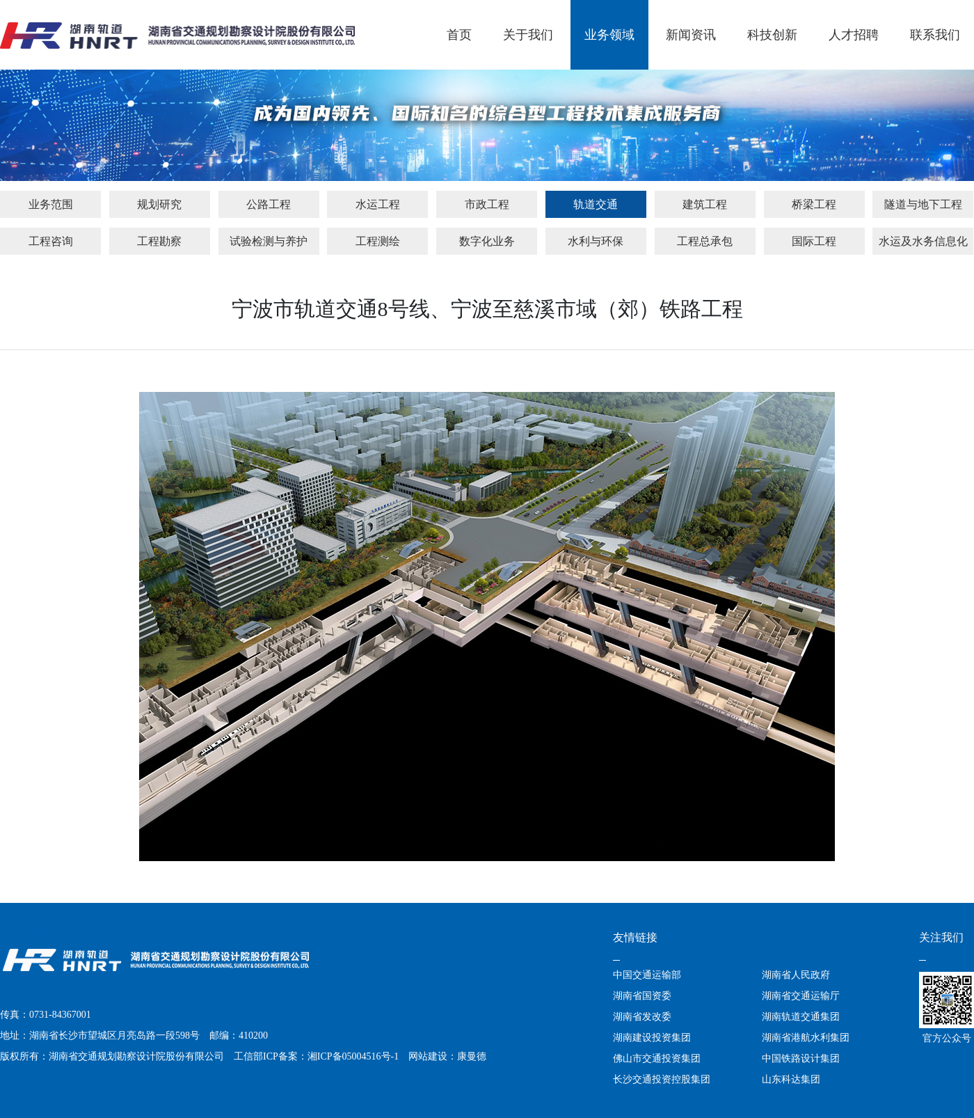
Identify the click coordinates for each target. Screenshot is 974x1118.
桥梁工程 (814, 204)
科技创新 (772, 35)
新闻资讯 (691, 35)
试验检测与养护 (269, 241)
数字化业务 (487, 241)
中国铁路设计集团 (801, 1058)
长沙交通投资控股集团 (661, 1079)
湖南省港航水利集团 (805, 1037)
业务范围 (51, 204)
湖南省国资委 (642, 996)
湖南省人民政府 (796, 975)
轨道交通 (595, 204)
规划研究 (159, 204)
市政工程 (487, 204)
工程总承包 (705, 241)
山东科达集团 (791, 1079)
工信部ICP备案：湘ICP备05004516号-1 (316, 1056)
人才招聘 (854, 35)
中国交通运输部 (647, 975)
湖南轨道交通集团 (801, 1016)
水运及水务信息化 (923, 241)
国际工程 (814, 241)
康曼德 (471, 1056)
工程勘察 (159, 241)
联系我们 (935, 35)
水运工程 (378, 204)
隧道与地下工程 (923, 204)
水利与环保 (595, 241)
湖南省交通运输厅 (801, 996)
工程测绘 (378, 241)
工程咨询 (51, 241)
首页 (459, 35)
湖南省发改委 (642, 1016)
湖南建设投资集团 (652, 1037)
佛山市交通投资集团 (657, 1058)
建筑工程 (704, 204)
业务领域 (609, 35)
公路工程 (268, 204)
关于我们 (528, 35)
